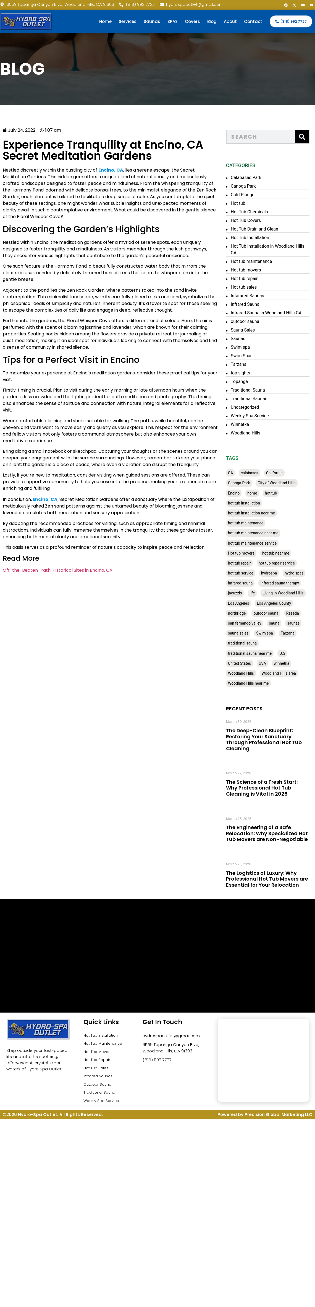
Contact (253, 21)
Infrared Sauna (251, 304)
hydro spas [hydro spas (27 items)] (299, 573)
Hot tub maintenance (257, 261)
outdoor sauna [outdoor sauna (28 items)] (271, 613)
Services (127, 21)
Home (105, 21)
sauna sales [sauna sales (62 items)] (244, 633)
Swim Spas (247, 355)
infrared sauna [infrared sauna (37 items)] (246, 583)
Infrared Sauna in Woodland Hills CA (272, 312)
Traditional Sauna (254, 390)
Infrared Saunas (99, 1080)
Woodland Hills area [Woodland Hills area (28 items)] (284, 673)
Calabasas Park (252, 177)
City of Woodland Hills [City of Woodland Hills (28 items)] (282, 483)
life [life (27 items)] (258, 593)
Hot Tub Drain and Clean (260, 229)
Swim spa (246, 347)
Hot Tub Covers (252, 220)
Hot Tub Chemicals (255, 211)
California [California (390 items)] (280, 473)
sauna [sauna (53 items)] (280, 623)
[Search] (308, 136)
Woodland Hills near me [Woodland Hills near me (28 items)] (254, 683)
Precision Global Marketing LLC (278, 1122)
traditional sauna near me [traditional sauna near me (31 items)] (255, 653)
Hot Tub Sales (97, 1072)
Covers (192, 21)
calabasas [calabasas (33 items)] (255, 473)
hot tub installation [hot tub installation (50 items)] (250, 503)
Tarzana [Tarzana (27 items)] (293, 633)
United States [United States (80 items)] (245, 663)
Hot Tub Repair (98, 1062)
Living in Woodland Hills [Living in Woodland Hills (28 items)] (289, 593)
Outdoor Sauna (99, 1089)
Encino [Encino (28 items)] (239, 493)
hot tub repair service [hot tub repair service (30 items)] (282, 563)
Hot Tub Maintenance (105, 1044)
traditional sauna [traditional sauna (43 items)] (248, 643)
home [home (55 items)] (258, 493)
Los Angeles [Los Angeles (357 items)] (244, 603)
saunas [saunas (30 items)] (299, 623)
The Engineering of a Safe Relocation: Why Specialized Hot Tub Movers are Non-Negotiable (273, 833)
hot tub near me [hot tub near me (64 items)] (281, 553)
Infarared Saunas (253, 295)
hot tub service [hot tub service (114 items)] (246, 573)
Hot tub (244, 203)
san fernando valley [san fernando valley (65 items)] (250, 623)
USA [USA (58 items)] (268, 663)
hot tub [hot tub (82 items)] (277, 493)
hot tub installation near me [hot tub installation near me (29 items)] (257, 513)
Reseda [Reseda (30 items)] (298, 613)
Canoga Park (249, 186)
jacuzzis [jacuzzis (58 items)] (241, 593)
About (230, 21)
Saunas (152, 21)
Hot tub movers (252, 270)
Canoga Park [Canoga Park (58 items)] (245, 483)
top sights (246, 373)
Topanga (245, 381)
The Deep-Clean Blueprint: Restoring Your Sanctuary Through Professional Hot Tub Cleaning (270, 739)
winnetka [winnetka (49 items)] (287, 663)
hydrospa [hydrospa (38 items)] (275, 573)
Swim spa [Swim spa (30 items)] (270, 633)
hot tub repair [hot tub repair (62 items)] (245, 563)
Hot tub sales (249, 287)
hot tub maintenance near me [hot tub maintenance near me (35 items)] (259, 533)
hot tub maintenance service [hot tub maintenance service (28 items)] (258, 543)
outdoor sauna (251, 321)
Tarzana (244, 364)
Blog (212, 21)
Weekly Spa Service (256, 415)
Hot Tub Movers (99, 1054)
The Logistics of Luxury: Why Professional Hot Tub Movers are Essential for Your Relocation (273, 878)
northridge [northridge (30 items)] (242, 613)
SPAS (172, 21)
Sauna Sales (249, 330)
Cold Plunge (248, 194)
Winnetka (246, 424)
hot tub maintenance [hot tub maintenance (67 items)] (251, 523)
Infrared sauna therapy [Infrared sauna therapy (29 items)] (285, 583)
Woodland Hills (251, 433)
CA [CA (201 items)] (236, 473)
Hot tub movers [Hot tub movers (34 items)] (247, 553)
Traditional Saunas (255, 398)
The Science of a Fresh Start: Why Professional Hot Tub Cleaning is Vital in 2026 (267, 787)
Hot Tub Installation (256, 237)
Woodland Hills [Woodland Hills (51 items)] (247, 673)
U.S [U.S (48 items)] (288, 653)
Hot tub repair (250, 278)
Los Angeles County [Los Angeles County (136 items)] (280, 603)
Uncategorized (251, 407)
